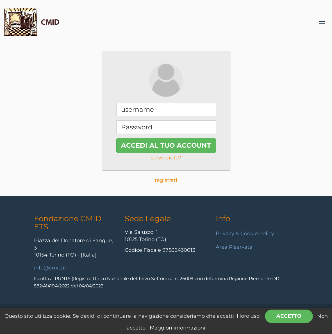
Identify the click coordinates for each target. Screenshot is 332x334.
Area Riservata (234, 247)
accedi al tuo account (166, 145)
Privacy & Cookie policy (245, 233)
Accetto (288, 316)
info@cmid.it (50, 268)
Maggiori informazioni (177, 328)
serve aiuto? (166, 158)
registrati (166, 180)
